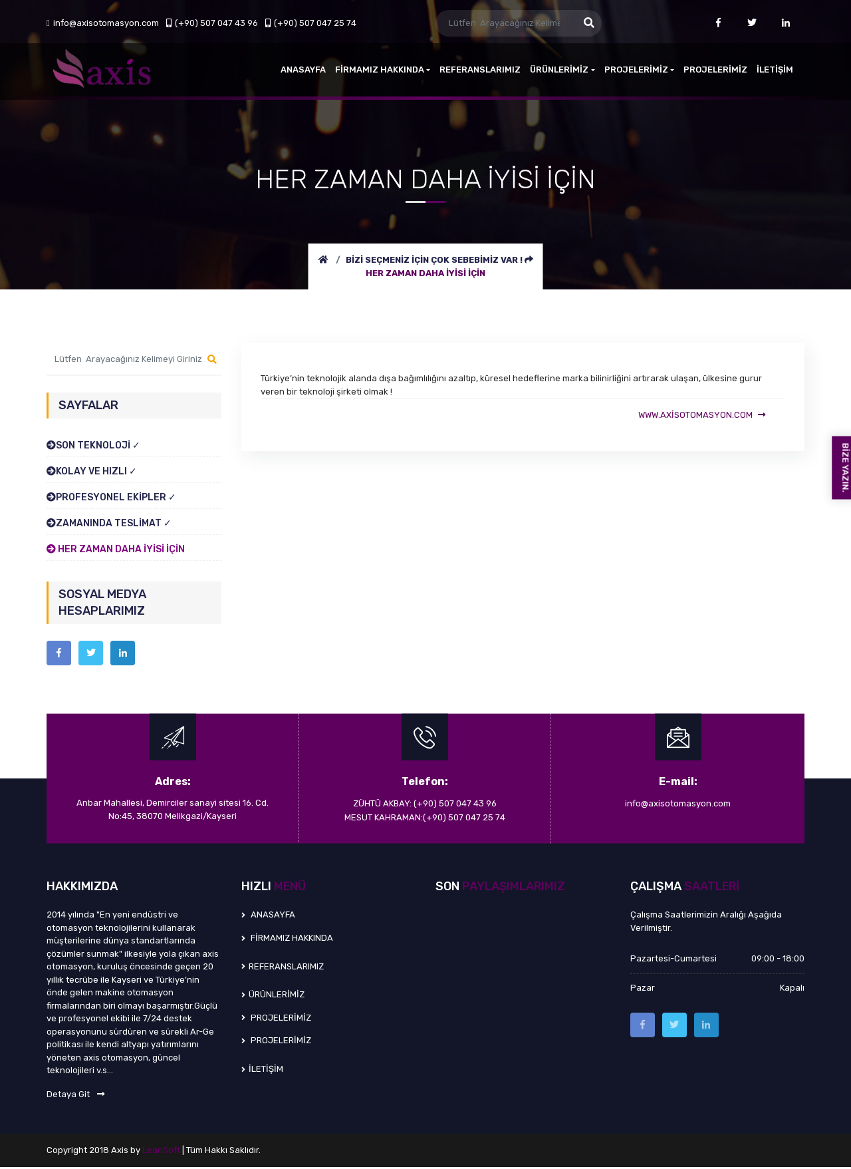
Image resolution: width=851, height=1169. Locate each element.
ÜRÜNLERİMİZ (562, 70)
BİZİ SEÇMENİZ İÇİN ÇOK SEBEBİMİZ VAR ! (435, 260)
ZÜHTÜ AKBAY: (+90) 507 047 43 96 (425, 805)
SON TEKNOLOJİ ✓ (93, 445)
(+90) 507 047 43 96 (212, 23)
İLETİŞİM (775, 70)
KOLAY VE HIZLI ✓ (92, 471)
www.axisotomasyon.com (701, 415)
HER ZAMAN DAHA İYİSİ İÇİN (425, 273)
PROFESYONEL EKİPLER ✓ (111, 497)
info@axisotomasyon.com (103, 23)
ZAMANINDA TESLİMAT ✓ (109, 523)
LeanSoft (162, 1152)
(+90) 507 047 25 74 (310, 23)
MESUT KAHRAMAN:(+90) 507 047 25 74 (424, 819)
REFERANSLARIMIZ (480, 70)
